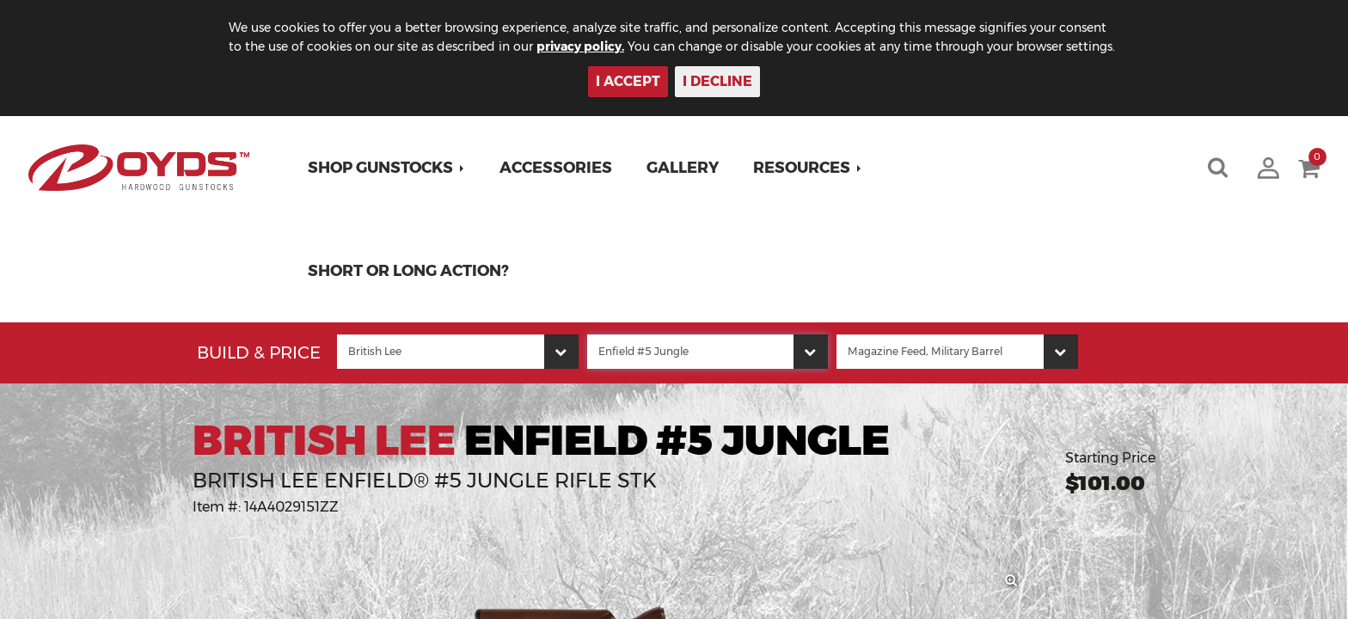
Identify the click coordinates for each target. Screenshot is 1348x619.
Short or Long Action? (408, 270)
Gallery (682, 167)
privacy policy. (580, 46)
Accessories (555, 167)
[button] (386, 167)
